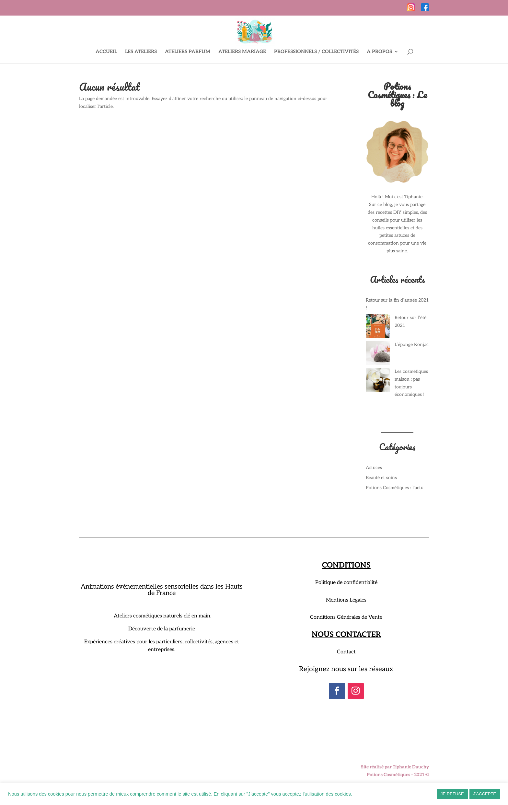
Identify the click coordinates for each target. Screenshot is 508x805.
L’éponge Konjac (412, 344)
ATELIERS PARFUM (187, 51)
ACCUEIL (106, 51)
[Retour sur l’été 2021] (378, 327)
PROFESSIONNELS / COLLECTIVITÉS (316, 51)
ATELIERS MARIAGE (242, 51)
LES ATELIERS (141, 51)
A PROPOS (379, 51)
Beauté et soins (381, 477)
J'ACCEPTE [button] (484, 793)
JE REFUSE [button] (452, 793)
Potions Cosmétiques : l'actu (394, 487)
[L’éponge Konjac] (378, 354)
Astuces (374, 467)
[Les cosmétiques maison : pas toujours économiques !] (378, 381)
